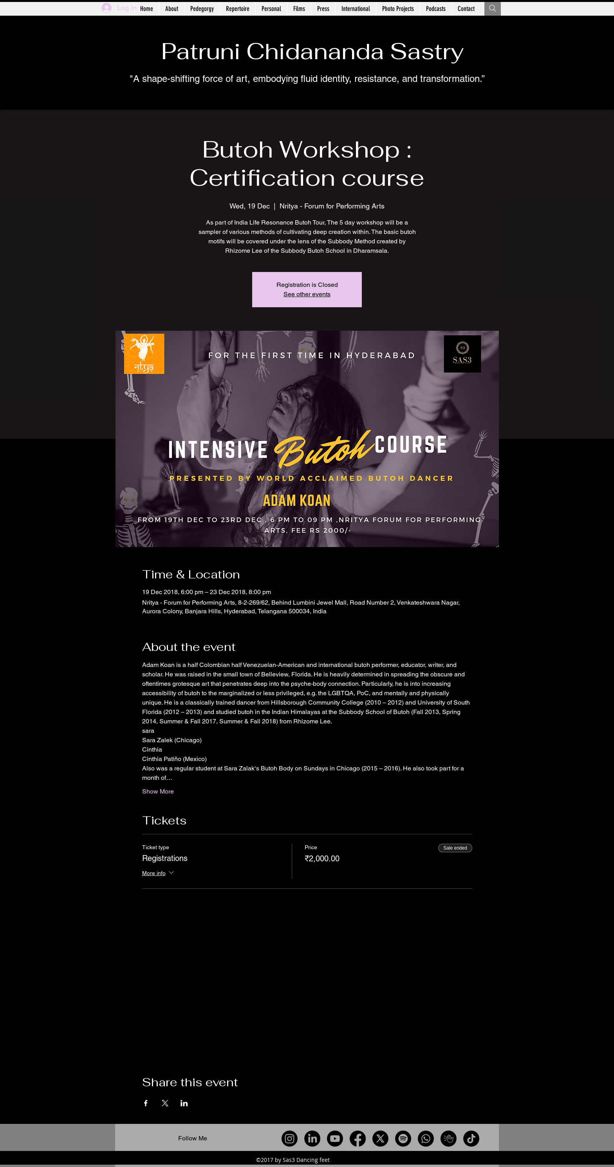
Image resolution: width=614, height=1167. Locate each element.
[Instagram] (290, 1139)
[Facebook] (358, 1139)
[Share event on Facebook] (146, 1103)
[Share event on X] (165, 1103)
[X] (380, 1139)
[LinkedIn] (312, 1139)
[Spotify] (403, 1139)
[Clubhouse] (449, 1139)
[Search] (492, 8)
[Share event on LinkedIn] (184, 1103)
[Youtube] (335, 1139)
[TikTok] (471, 1139)
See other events (307, 294)
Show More (158, 791)
